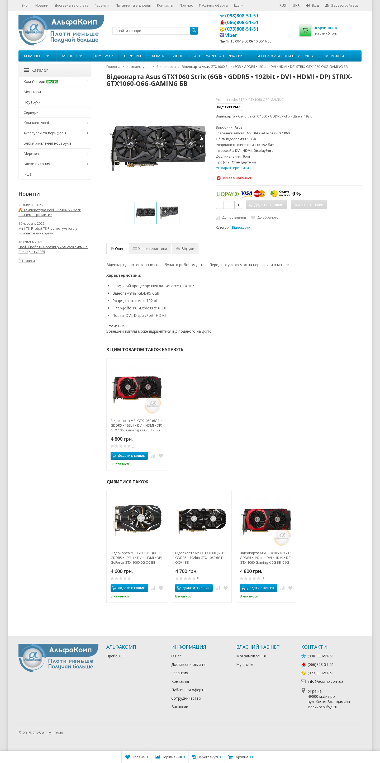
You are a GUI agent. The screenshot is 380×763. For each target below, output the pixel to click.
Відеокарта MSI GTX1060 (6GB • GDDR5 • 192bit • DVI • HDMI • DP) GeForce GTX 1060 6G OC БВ (136, 557)
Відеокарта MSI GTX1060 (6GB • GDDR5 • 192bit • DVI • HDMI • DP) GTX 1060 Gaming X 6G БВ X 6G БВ (136, 425)
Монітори (72, 55)
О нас (176, 655)
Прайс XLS (115, 655)
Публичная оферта (188, 689)
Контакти (165, 5)
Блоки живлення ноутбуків (284, 55)
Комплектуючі (167, 55)
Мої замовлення (251, 655)
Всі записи (26, 260)
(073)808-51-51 (242, 29)
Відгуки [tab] (185, 248)
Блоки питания (36, 163)
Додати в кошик (128, 455)
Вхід (312, 5)
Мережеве (335, 55)
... (356, 55)
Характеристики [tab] (150, 248)
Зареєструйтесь (341, 5)
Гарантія (102, 5)
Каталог (36, 70)
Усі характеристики (232, 167)
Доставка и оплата (188, 664)
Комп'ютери (37, 55)
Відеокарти (241, 227)
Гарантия (179, 672)
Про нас (186, 5)
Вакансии (179, 706)
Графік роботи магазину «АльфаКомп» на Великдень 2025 (53, 249)
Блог (25, 5)
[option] (145, 213)
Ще (238, 5)
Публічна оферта (213, 5)
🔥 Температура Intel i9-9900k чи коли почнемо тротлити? (49, 212)
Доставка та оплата (71, 5)
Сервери (132, 55)
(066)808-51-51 (242, 22)
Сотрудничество (186, 698)
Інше (27, 174)
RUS (282, 5)
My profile (244, 664)
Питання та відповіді (133, 5)
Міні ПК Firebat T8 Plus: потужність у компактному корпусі (47, 231)
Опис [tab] (117, 248)
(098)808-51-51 (242, 15)
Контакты (180, 681)
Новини (41, 5)
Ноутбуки (103, 55)
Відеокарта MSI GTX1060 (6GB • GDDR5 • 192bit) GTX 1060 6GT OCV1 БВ (200, 557)
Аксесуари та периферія (218, 55)
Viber (231, 35)
